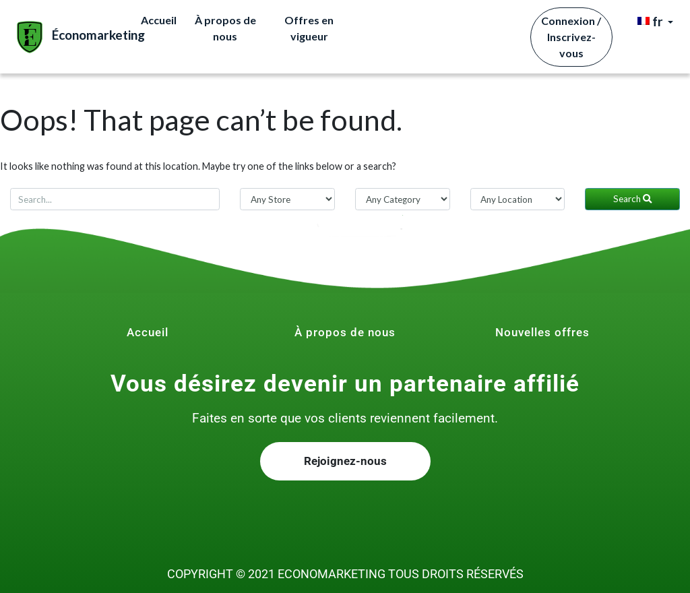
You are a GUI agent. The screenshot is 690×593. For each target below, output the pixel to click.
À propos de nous (225, 27)
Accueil (159, 19)
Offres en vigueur (309, 27)
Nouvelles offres (542, 332)
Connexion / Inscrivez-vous (571, 36)
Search (632, 198)
